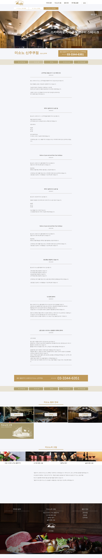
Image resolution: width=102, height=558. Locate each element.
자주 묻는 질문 (74, 2)
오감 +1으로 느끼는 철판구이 (12, 461)
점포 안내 (66, 2)
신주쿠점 (85, 522)
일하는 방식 (63, 461)
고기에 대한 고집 (38, 461)
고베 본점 (85, 517)
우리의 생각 (49, 2)
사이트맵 (51, 535)
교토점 (85, 519)
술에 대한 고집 (89, 461)
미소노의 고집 (58, 2)
